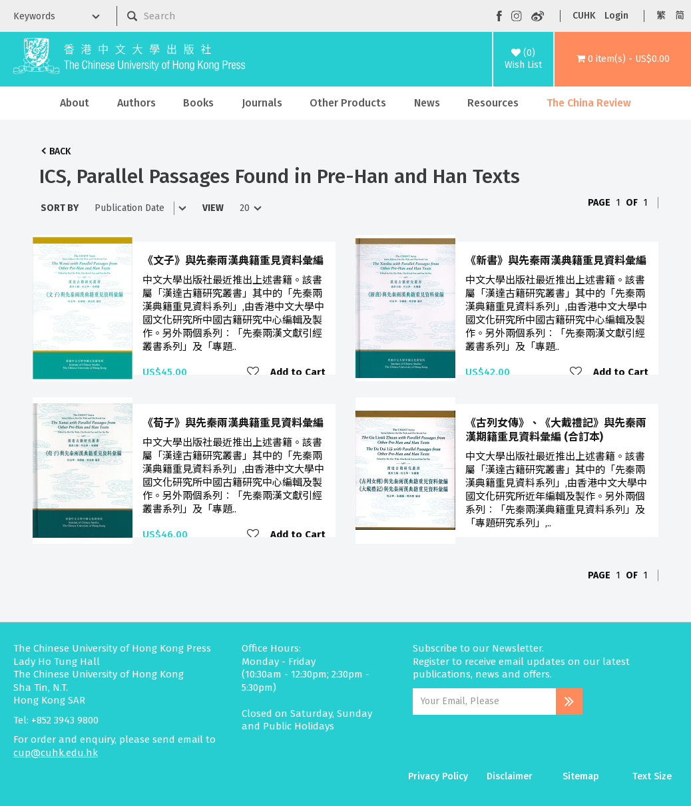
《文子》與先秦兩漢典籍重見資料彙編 (233, 260)
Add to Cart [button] (298, 372)
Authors (136, 103)
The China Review (589, 103)
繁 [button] (661, 15)
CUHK (584, 15)
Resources (493, 103)
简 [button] (679, 15)
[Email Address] (485, 701)
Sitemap (581, 776)
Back (60, 151)
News (427, 103)
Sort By (60, 208)
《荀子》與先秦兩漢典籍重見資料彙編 (233, 423)
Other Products (348, 103)
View (213, 208)
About (74, 103)
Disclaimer (510, 776)
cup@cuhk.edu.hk (55, 753)
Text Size (652, 776)
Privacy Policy (438, 776)
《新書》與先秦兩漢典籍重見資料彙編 (555, 260)
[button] (623, 59)
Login (616, 15)
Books (198, 103)
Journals (262, 103)
